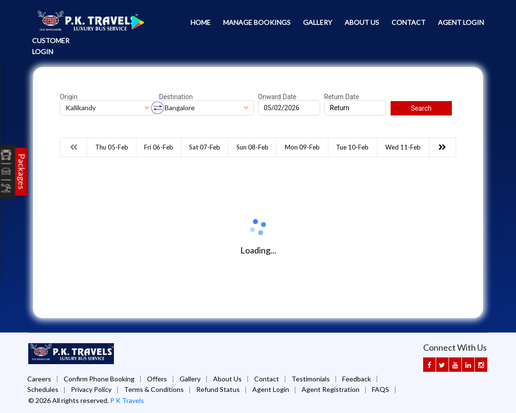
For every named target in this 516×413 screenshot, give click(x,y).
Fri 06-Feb (158, 147)
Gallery (317, 22)
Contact (409, 22)
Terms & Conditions (154, 389)
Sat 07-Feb (204, 147)
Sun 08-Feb (252, 147)
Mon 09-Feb (302, 147)
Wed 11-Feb (403, 147)
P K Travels (127, 400)
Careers (39, 379)
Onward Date (277, 96)
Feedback (356, 379)
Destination (176, 96)
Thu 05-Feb (111, 147)
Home (201, 22)
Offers (157, 379)
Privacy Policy (91, 389)
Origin (69, 96)
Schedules (42, 389)
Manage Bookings (257, 22)
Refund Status (218, 389)
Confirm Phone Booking (99, 379)
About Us (362, 22)
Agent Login (461, 22)
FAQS (380, 389)
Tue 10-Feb (352, 147)
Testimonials (311, 379)
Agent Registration (330, 389)
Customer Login (50, 46)
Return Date (341, 96)
